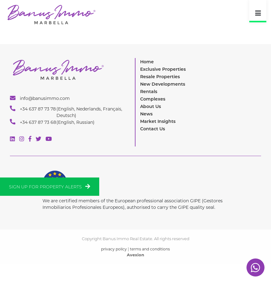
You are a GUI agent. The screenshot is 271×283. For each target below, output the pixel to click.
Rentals (148, 91)
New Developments (162, 84)
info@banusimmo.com (40, 98)
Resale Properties (160, 76)
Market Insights (157, 121)
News (146, 114)
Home (147, 62)
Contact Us (152, 129)
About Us (150, 106)
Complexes (152, 99)
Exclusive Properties (163, 69)
